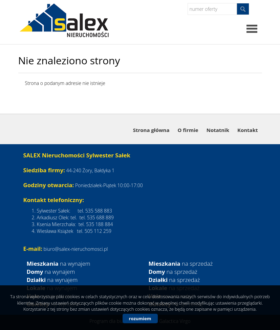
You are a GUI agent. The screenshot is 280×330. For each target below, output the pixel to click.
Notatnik (218, 130)
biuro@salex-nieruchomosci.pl (76, 249)
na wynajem (58, 263)
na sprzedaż (181, 263)
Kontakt (247, 130)
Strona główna (151, 130)
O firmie (187, 130)
